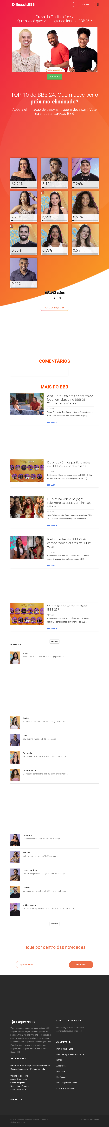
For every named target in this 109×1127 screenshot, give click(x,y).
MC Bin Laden (29, 905)
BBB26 (59, 1060)
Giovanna (27, 835)
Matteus (26, 887)
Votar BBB (83, 4)
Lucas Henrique (30, 870)
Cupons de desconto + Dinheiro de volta (27, 1069)
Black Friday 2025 (18, 1089)
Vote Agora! (54, 76)
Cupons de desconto (19, 1076)
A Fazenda (60, 1066)
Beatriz (26, 718)
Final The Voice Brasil (65, 1088)
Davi (25, 735)
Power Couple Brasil (65, 1049)
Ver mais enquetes (55, 308)
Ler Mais (52, 422)
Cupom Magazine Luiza (20, 1083)
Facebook (16, 1099)
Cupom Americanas (18, 1079)
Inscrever (81, 964)
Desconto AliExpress (19, 1086)
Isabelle (26, 853)
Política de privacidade (90, 1120)
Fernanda (27, 753)
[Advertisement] (54, 137)
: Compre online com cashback (30, 1065)
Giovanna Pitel (29, 770)
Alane (25, 653)
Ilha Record (61, 1077)
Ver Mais (54, 641)
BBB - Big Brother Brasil (66, 1083)
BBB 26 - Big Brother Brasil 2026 (70, 1054)
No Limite (60, 1071)
